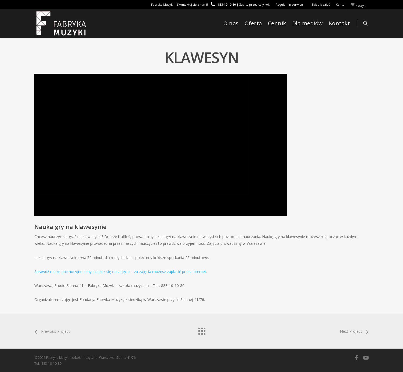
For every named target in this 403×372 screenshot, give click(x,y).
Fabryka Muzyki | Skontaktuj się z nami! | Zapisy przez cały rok (210, 4)
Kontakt (339, 23)
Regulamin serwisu (289, 4)
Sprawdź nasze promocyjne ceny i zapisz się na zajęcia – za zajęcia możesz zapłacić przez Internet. (120, 271)
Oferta (253, 23)
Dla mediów (307, 23)
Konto (340, 4)
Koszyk (358, 5)
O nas (231, 23)
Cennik (277, 23)
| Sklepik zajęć (319, 4)
